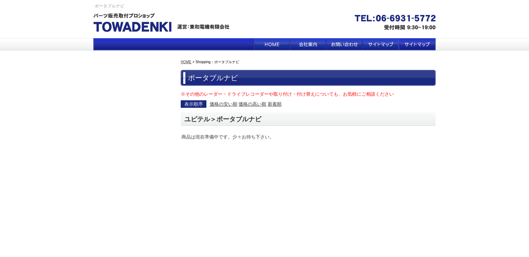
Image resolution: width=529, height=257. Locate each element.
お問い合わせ (344, 44)
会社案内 (308, 44)
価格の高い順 (252, 104)
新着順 (275, 104)
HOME (271, 44)
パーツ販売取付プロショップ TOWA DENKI (163, 23)
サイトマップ (381, 44)
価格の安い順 (223, 104)
